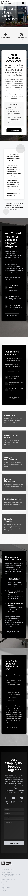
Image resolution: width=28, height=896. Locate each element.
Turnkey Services (5, 887)
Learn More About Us (12, 315)
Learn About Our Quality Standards (12, 728)
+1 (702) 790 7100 (10, 879)
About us (3, 885)
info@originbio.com (6, 881)
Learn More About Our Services (14, 398)
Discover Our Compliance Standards (13, 632)
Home (2, 884)
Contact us (3, 890)
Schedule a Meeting (14, 130)
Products (3, 888)
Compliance (4, 891)
